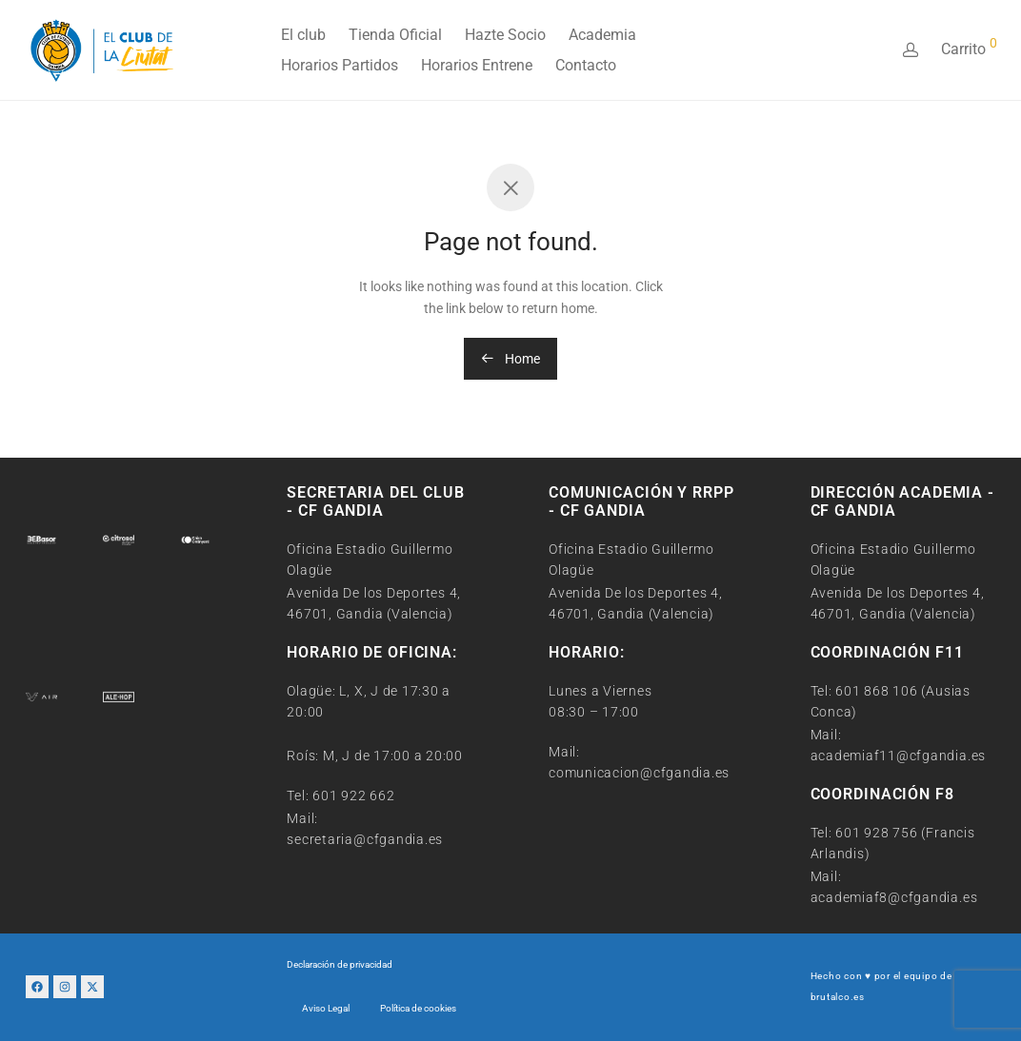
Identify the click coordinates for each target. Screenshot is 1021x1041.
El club (303, 35)
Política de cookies (418, 1008)
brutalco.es (838, 997)
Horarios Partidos (339, 65)
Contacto (585, 65)
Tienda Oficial (395, 35)
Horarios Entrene (476, 65)
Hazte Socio (505, 35)
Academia (602, 35)
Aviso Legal (326, 1008)
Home (510, 358)
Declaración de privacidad (339, 964)
